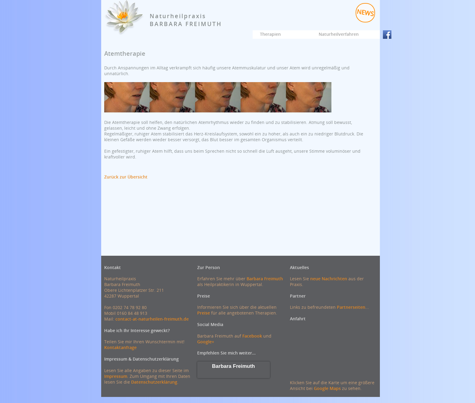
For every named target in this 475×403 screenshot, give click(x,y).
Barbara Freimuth (265, 278)
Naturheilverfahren (339, 34)
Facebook (252, 336)
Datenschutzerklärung (154, 382)
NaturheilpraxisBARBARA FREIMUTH (186, 20)
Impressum (115, 376)
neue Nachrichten (328, 278)
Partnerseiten (351, 307)
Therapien (270, 34)
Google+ (205, 342)
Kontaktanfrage (120, 347)
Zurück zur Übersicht (126, 177)
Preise (203, 313)
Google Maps (327, 388)
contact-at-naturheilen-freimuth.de (152, 319)
